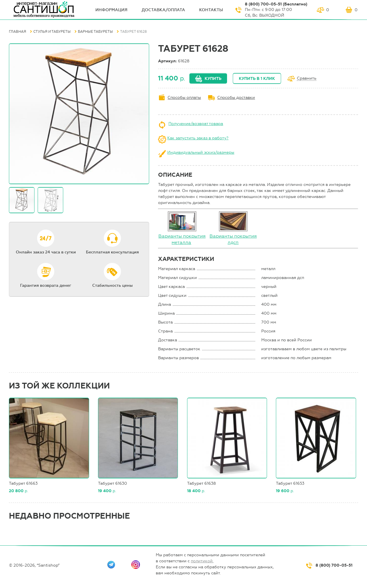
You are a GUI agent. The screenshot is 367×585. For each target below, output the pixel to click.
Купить (213, 78)
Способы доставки (236, 97)
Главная (17, 32)
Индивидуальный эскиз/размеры (200, 152)
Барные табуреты (95, 32)
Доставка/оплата (163, 9)
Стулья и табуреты (52, 32)
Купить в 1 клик (257, 78)
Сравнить (306, 78)
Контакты (211, 9)
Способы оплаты (184, 97)
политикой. (202, 561)
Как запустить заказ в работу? (197, 138)
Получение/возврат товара (195, 123)
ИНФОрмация (111, 9)
